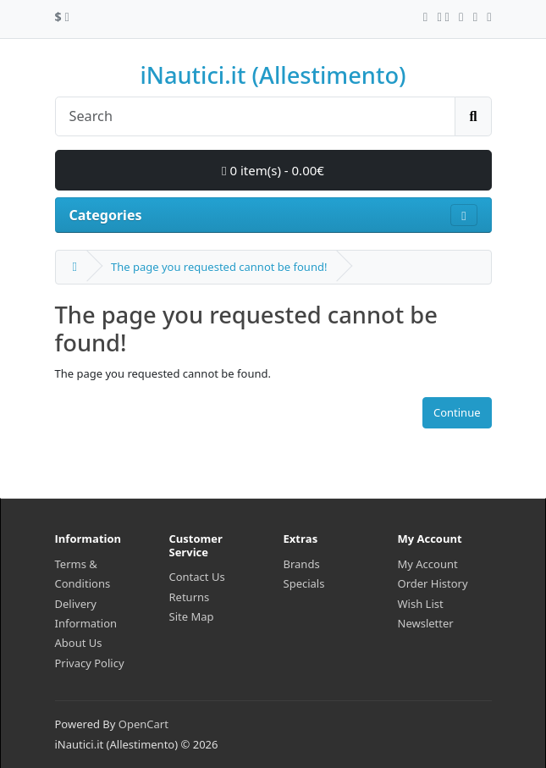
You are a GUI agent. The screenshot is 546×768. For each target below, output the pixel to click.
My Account (428, 564)
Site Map (191, 616)
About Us (78, 642)
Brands (302, 564)
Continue (457, 412)
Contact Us (197, 576)
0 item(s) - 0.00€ (273, 170)
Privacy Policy (89, 663)
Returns (189, 597)
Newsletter (426, 623)
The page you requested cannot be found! (219, 266)
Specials (304, 583)
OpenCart (143, 724)
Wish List (421, 603)
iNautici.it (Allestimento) (272, 75)
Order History (433, 583)
